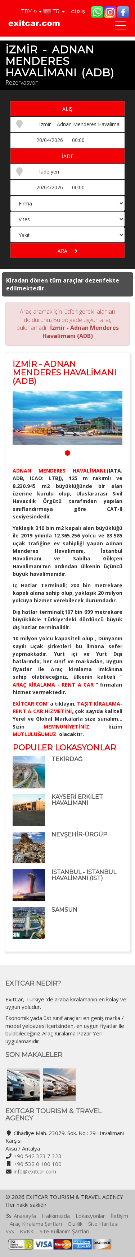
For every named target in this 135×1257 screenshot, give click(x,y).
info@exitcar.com (35, 1171)
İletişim (119, 1215)
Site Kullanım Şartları (64, 1231)
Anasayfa (25, 1215)
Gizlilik (75, 1223)
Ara (67, 250)
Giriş (78, 11)
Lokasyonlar (90, 1215)
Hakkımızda (56, 1215)
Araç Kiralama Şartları (36, 1223)
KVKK (27, 1231)
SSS (9, 1231)
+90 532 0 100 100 (38, 1163)
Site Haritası (103, 1223)
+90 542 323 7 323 (38, 1155)
